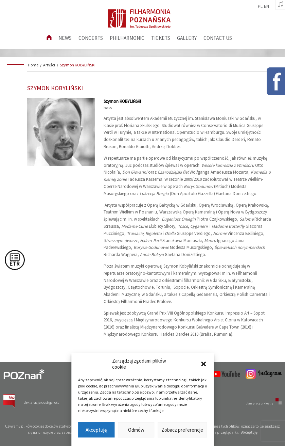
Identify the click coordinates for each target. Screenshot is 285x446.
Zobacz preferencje (182, 430)
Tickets (160, 38)
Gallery (187, 38)
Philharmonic (127, 38)
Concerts (90, 38)
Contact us (217, 38)
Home (33, 64)
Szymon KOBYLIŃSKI (77, 64)
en (266, 6)
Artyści (49, 64)
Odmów (136, 430)
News (65, 38)
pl (260, 6)
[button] (203, 364)
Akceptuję (96, 430)
